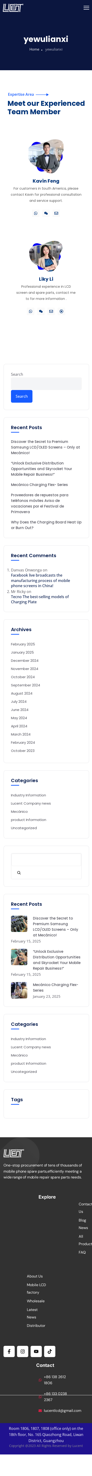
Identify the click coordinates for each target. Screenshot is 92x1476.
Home (34, 49)
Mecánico (19, 811)
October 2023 (23, 750)
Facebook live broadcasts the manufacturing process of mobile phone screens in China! (40, 580)
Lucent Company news (31, 803)
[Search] (18, 872)
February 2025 (23, 644)
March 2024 (21, 734)
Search (17, 374)
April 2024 (19, 726)
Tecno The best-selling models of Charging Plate (40, 599)
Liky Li (46, 279)
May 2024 (19, 717)
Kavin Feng (46, 181)
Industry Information (28, 795)
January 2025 (22, 652)
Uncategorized (24, 827)
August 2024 (21, 693)
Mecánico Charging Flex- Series (39, 484)
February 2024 (23, 742)
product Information (28, 819)
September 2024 (25, 685)
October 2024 (23, 676)
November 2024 (24, 668)
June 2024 (19, 709)
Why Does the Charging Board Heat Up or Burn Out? (46, 525)
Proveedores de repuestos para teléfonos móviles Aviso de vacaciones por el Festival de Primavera (39, 503)
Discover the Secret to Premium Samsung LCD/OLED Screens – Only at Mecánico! (45, 447)
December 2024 (25, 660)
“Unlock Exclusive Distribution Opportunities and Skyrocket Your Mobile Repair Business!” (41, 469)
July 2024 (19, 701)
